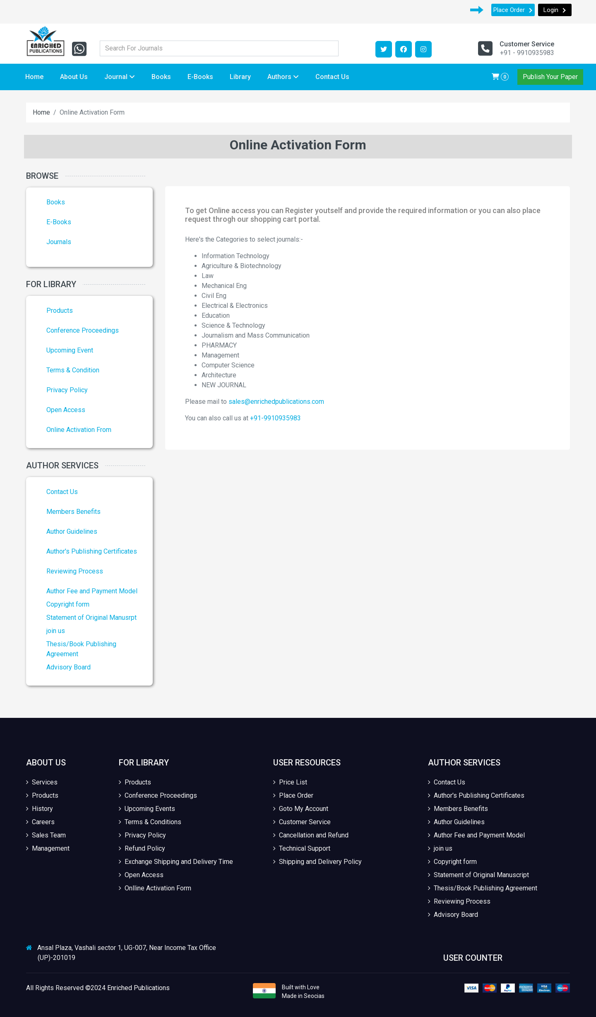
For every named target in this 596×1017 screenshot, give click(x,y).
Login (554, 10)
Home (34, 77)
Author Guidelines (71, 531)
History (39, 809)
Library (240, 77)
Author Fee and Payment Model (91, 591)
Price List (290, 782)
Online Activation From (78, 430)
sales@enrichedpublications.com (276, 401)
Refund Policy (142, 848)
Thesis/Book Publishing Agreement (482, 888)
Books (161, 77)
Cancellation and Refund (310, 835)
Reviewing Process (74, 571)
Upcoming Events (147, 809)
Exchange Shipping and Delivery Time (176, 862)
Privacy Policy (67, 390)
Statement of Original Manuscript (478, 875)
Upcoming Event (69, 350)
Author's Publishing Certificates (91, 551)
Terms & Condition (72, 370)
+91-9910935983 (275, 418)
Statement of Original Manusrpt (91, 617)
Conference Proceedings (82, 330)
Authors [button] (283, 77)
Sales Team (46, 835)
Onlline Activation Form (155, 888)
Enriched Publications (138, 988)
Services (42, 782)
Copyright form (67, 604)
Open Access (65, 410)
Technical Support (301, 848)
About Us (74, 77)
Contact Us (332, 77)
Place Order (513, 10)
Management (48, 848)
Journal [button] (119, 77)
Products (59, 310)
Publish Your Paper (550, 77)
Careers (40, 822)
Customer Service (302, 822)
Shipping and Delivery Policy (317, 862)
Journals (58, 242)
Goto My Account (300, 809)
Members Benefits (73, 512)
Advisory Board (68, 667)
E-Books (200, 77)
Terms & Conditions (150, 822)
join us (55, 631)
